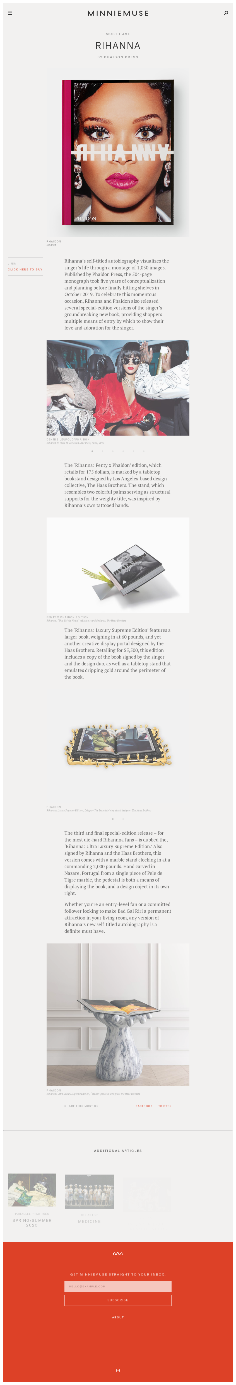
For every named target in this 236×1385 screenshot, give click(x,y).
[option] (118, 397)
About (118, 1317)
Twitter (165, 1110)
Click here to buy (25, 274)
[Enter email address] (118, 1291)
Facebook (144, 1110)
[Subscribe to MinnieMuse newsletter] (118, 1305)
